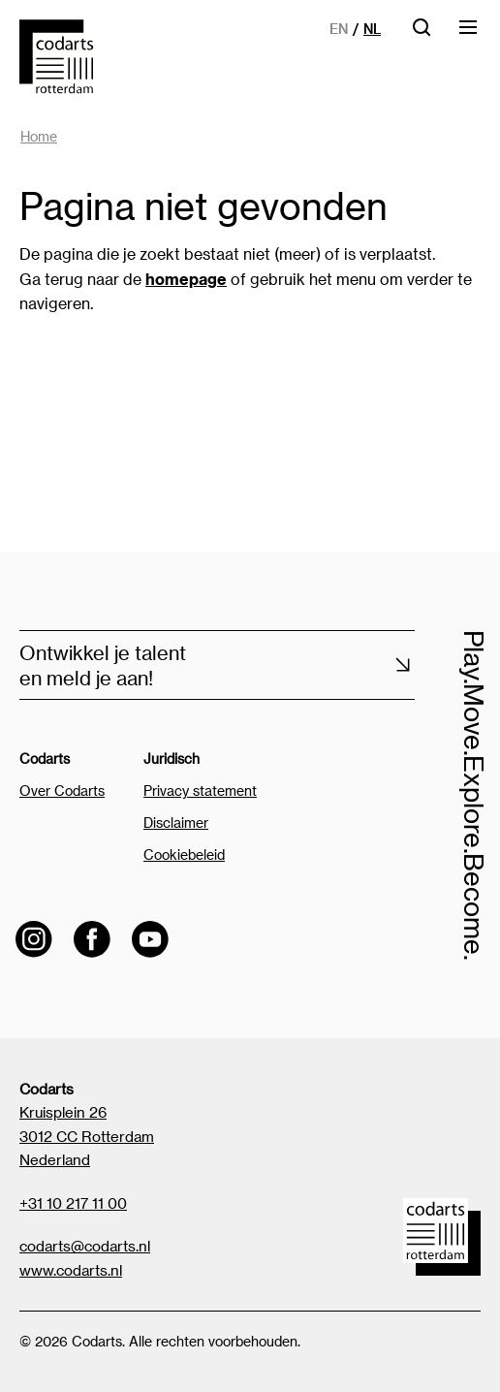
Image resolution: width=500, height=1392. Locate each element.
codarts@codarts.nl (84, 1245)
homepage (186, 278)
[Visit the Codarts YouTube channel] (150, 939)
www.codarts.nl (70, 1270)
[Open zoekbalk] (421, 33)
